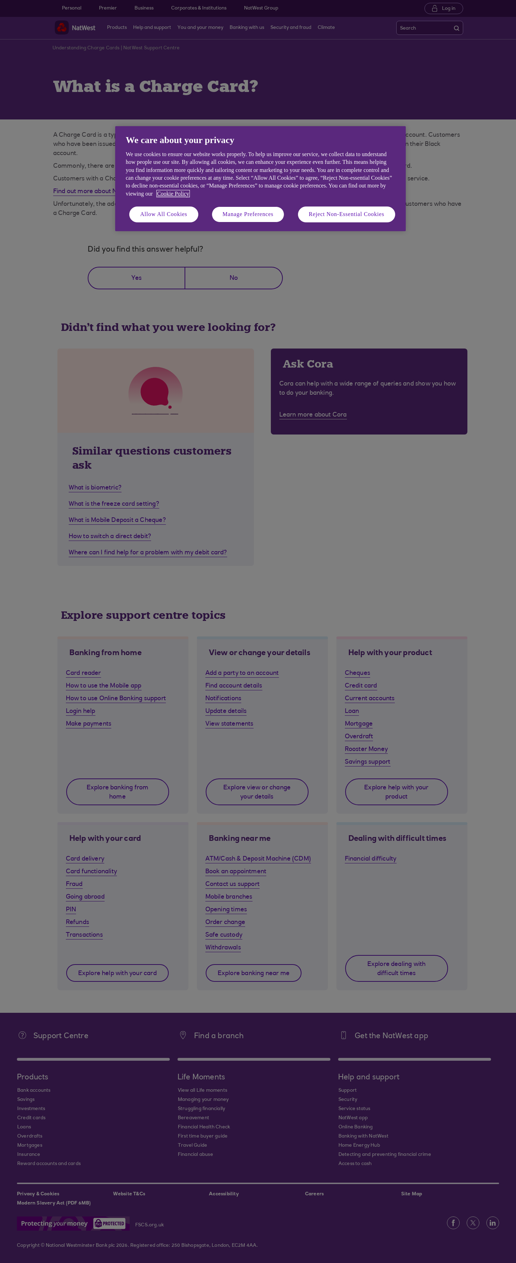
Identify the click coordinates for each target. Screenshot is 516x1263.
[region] (260, 178)
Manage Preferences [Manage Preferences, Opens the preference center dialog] (248, 214)
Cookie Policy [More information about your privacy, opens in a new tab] (173, 194)
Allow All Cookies (163, 214)
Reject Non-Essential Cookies (346, 214)
